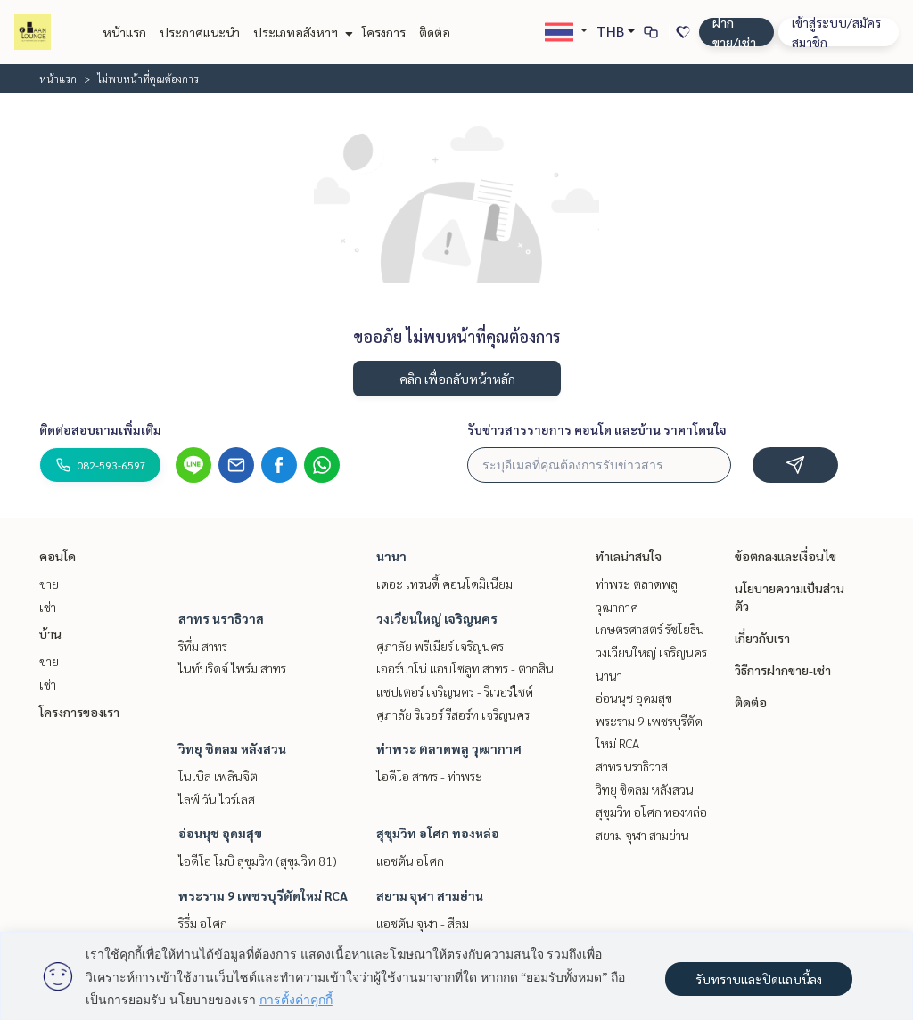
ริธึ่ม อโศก (202, 923)
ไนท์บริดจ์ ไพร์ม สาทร (232, 668)
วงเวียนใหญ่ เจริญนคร (437, 618)
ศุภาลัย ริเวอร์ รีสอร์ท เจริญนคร (453, 714)
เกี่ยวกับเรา (762, 638)
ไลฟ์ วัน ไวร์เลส (216, 799)
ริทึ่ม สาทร (202, 646)
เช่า (47, 607)
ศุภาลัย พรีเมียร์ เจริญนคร (440, 646)
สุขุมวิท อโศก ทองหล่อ (437, 833)
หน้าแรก (124, 32)
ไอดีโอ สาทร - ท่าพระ (429, 776)
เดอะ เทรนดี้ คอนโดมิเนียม (444, 583)
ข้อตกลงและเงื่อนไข (785, 556)
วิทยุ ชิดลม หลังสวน (232, 748)
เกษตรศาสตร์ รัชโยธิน (650, 629)
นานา (391, 556)
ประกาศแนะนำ (200, 32)
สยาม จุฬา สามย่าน (429, 895)
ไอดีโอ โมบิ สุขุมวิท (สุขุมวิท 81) (257, 861)
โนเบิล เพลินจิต (218, 776)
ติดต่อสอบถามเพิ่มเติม (100, 429)
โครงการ (384, 32)
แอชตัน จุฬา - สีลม (422, 923)
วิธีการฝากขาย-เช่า (783, 670)
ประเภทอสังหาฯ (301, 32)
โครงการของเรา (79, 712)
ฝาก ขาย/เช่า (734, 32)
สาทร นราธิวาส (221, 618)
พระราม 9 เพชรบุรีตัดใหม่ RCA (263, 895)
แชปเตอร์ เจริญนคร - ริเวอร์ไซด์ (454, 691)
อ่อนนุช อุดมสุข (220, 833)
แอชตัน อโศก (410, 861)
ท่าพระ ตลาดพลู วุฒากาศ (449, 748)
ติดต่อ (434, 32)
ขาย (49, 583)
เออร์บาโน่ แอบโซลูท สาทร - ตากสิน (465, 668)
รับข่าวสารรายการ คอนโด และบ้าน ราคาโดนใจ (597, 429)
